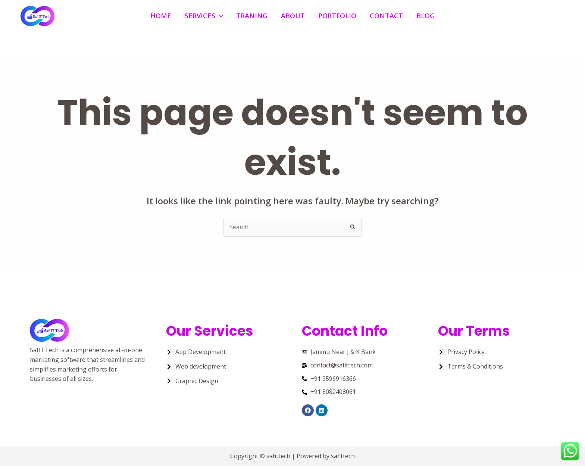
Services (204, 16)
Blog (425, 15)
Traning (252, 15)
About (293, 15)
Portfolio (337, 15)
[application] (219, 16)
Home (160, 15)
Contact (386, 15)
